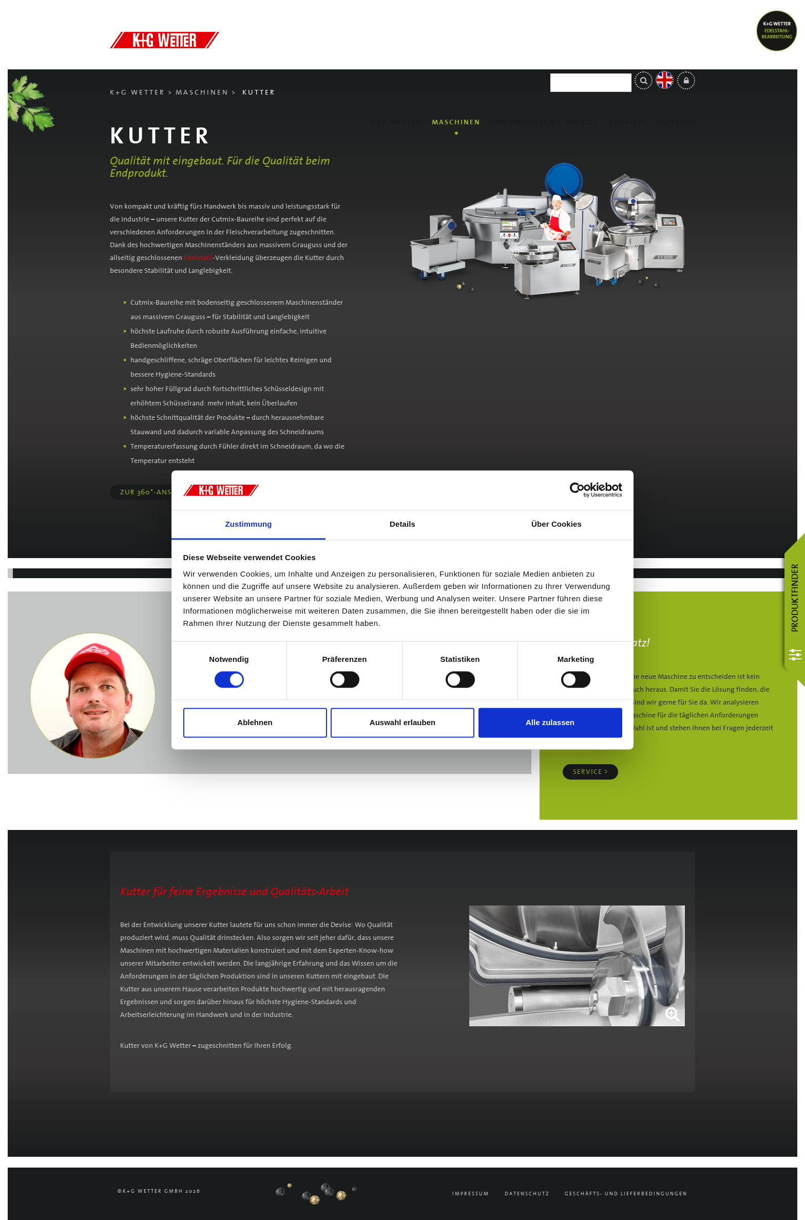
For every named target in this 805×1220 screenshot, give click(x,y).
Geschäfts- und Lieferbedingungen (626, 1194)
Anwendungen (523, 62)
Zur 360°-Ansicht (154, 492)
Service (582, 62)
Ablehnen (254, 722)
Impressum (470, 1194)
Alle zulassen (550, 722)
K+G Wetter (396, 62)
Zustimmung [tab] (248, 524)
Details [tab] (402, 524)
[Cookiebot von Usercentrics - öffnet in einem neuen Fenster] (577, 490)
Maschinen (456, 62)
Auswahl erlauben (402, 722)
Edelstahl (198, 258)
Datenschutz (527, 1194)
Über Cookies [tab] (556, 524)
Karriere (628, 62)
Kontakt (676, 62)
